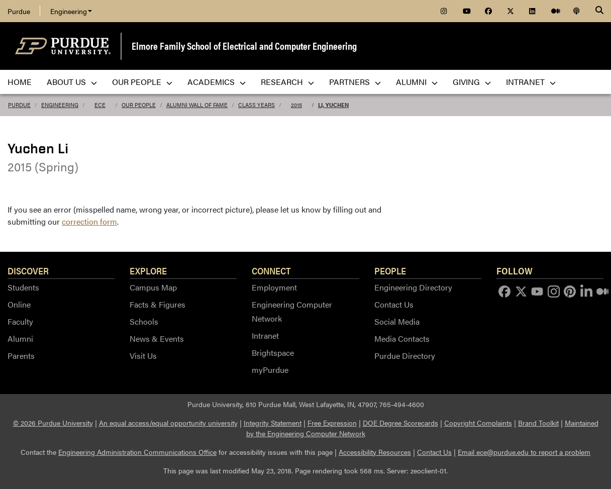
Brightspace (273, 352)
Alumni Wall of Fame (197, 105)
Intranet (265, 335)
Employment (274, 287)
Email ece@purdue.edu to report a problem (524, 452)
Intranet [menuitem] (531, 81)
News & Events (157, 338)
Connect (271, 270)
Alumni (20, 338)
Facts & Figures (157, 304)
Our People (139, 105)
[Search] (599, 11)
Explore (148, 270)
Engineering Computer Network (292, 311)
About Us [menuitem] (72, 81)
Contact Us (394, 304)
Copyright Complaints (478, 423)
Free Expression (332, 423)
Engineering (71, 11)
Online (19, 304)
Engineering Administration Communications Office (137, 452)
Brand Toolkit (538, 423)
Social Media (397, 321)
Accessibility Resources (375, 452)
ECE (100, 105)
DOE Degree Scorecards (400, 423)
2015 (296, 105)
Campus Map (153, 287)
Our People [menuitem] (142, 81)
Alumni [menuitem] (417, 81)
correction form (89, 221)
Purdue (19, 11)
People (390, 270)
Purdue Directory (404, 355)
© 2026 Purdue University (53, 423)
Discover (28, 270)
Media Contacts (402, 338)
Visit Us (143, 355)
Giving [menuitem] (472, 81)
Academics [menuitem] (216, 81)
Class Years (256, 105)
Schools (144, 321)
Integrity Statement (272, 423)
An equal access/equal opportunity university (168, 423)
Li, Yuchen (333, 105)
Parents (21, 355)
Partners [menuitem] (355, 81)
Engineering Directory (413, 287)
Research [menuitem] (287, 81)
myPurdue (270, 369)
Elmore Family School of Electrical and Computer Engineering (244, 45)
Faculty (20, 321)
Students (23, 287)
